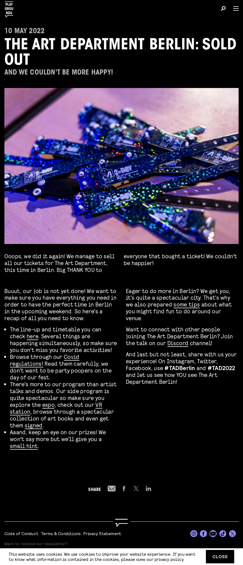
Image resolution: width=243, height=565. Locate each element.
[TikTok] (223, 533)
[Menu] (234, 8)
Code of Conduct (21, 533)
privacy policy (168, 559)
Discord (177, 341)
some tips (186, 303)
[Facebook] (203, 533)
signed (34, 424)
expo (48, 403)
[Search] (223, 9)
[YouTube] (213, 533)
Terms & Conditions (61, 533)
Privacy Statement (102, 533)
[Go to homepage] (121, 523)
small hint (24, 444)
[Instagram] (193, 533)
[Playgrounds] (10, 8)
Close (220, 556)
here (32, 334)
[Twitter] (232, 533)
